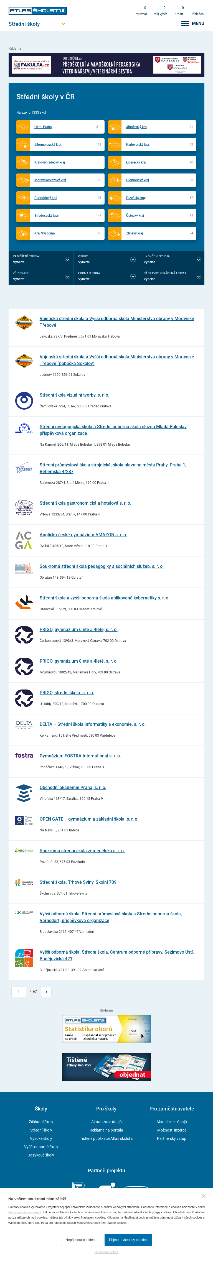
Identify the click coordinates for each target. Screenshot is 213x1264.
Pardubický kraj (45, 198)
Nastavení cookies (106, 1252)
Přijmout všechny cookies (128, 1240)
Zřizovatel (21, 273)
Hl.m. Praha (43, 127)
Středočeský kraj (46, 216)
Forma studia (89, 273)
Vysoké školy (41, 1138)
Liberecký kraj (136, 162)
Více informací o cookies (24, 1212)
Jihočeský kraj (136, 127)
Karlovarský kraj (137, 145)
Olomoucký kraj (137, 180)
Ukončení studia (157, 256)
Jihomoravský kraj (47, 145)
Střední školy (41, 1130)
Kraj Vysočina (44, 233)
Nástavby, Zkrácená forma (165, 273)
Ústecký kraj (135, 216)
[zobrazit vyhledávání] (170, 23)
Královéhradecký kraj (49, 162)
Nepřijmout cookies (80, 1240)
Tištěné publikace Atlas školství (106, 1138)
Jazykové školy (41, 1155)
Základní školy (41, 1122)
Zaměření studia (26, 256)
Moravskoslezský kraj (50, 180)
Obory (83, 256)
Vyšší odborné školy (41, 1147)
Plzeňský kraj (136, 198)
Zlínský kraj (134, 233)
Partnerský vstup (171, 1138)
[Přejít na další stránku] (46, 992)
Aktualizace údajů (106, 1122)
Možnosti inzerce (171, 1130)
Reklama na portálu (106, 1130)
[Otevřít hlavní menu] (38, 24)
